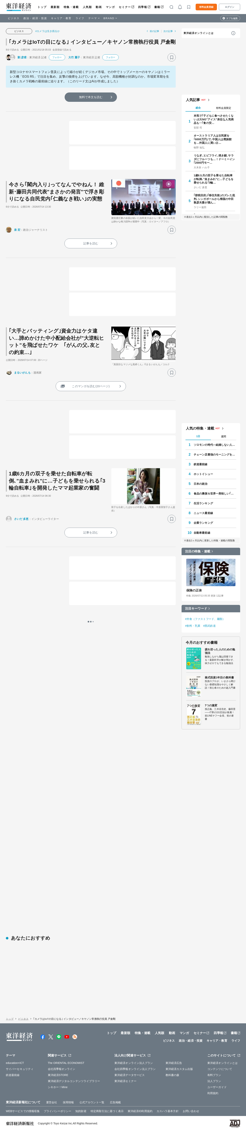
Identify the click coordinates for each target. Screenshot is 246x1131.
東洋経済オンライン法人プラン (133, 1062)
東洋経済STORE (58, 1075)
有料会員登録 (206, 7)
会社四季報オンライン (61, 1069)
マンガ (110, 7)
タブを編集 (232, 18)
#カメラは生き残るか (47, 31)
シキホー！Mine (58, 1087)
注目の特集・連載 (197, 551)
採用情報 (68, 1102)
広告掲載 (115, 1102)
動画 (99, 7)
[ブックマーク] (172, 57)
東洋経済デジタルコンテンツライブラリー (74, 1081)
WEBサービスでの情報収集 (23, 1111)
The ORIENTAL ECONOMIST (66, 1062)
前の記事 (154, 31)
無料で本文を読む (91, 97)
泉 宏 (17, 229)
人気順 (87, 7)
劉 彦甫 (22, 57)
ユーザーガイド (217, 1087)
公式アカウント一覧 (91, 1102)
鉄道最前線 (201, 464)
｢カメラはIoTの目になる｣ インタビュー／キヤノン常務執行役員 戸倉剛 (92, 42)
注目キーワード (196, 608)
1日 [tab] (198, 436)
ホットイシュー (203, 474)
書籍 (157, 7)
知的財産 (80, 1111)
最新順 (55, 7)
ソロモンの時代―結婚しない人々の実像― (215, 444)
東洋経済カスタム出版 (179, 1069)
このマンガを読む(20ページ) (91, 386)
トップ (42, 7)
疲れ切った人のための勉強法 (220, 651)
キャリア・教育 (61, 18)
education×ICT (15, 1062)
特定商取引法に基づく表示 (107, 1111)
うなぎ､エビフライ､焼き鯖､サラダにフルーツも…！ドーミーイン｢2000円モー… (214, 159)
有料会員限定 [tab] (223, 108)
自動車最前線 (202, 532)
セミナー (125, 7)
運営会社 (51, 1102)
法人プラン (214, 1081)
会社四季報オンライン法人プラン (135, 1069)
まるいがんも (22, 372)
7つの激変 (211, 705)
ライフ (80, 18)
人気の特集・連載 (200, 428)
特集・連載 (71, 7)
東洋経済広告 (174, 1062)
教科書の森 (172, 1075)
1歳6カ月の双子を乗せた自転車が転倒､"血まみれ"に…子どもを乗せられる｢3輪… (214, 179)
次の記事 (168, 31)
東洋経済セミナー (125, 1081)
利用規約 (212, 1093)
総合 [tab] (198, 107)
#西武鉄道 (209, 625)
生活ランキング (203, 503)
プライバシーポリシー (57, 1111)
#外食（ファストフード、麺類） (205, 619)
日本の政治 (201, 483)
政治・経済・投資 (35, 18)
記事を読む (90, 243)
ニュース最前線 (203, 513)
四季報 (142, 7)
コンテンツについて (219, 1069)
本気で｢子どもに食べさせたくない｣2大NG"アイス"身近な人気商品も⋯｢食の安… (214, 119)
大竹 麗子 (74, 57)
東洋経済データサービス (129, 1075)
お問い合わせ (191, 1111)
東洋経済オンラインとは (199, 33)
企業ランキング (203, 522)
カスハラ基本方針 (168, 1111)
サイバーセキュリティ (19, 1069)
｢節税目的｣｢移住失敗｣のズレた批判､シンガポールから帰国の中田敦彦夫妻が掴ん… (214, 199)
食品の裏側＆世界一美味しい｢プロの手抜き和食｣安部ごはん (215, 493)
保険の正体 (194, 590)
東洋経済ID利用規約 (140, 1111)
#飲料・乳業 (192, 625)
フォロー (57, 57)
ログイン (229, 7)
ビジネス (14, 18)
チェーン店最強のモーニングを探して (215, 454)
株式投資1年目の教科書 (219, 677)
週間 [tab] (223, 436)
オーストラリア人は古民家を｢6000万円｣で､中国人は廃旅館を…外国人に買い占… (213, 139)
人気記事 (193, 100)
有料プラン (214, 1075)
